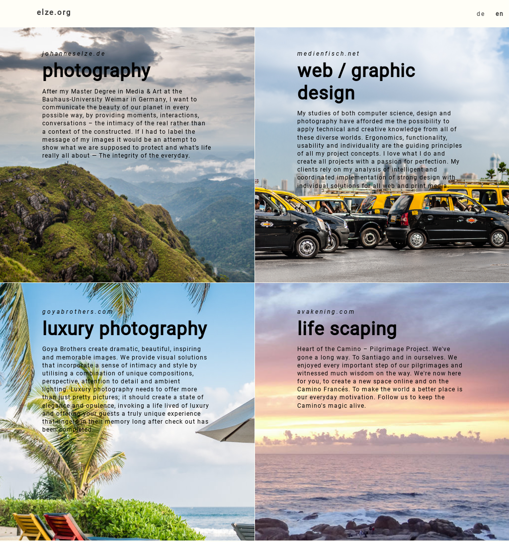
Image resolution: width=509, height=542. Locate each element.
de (481, 13)
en (500, 13)
